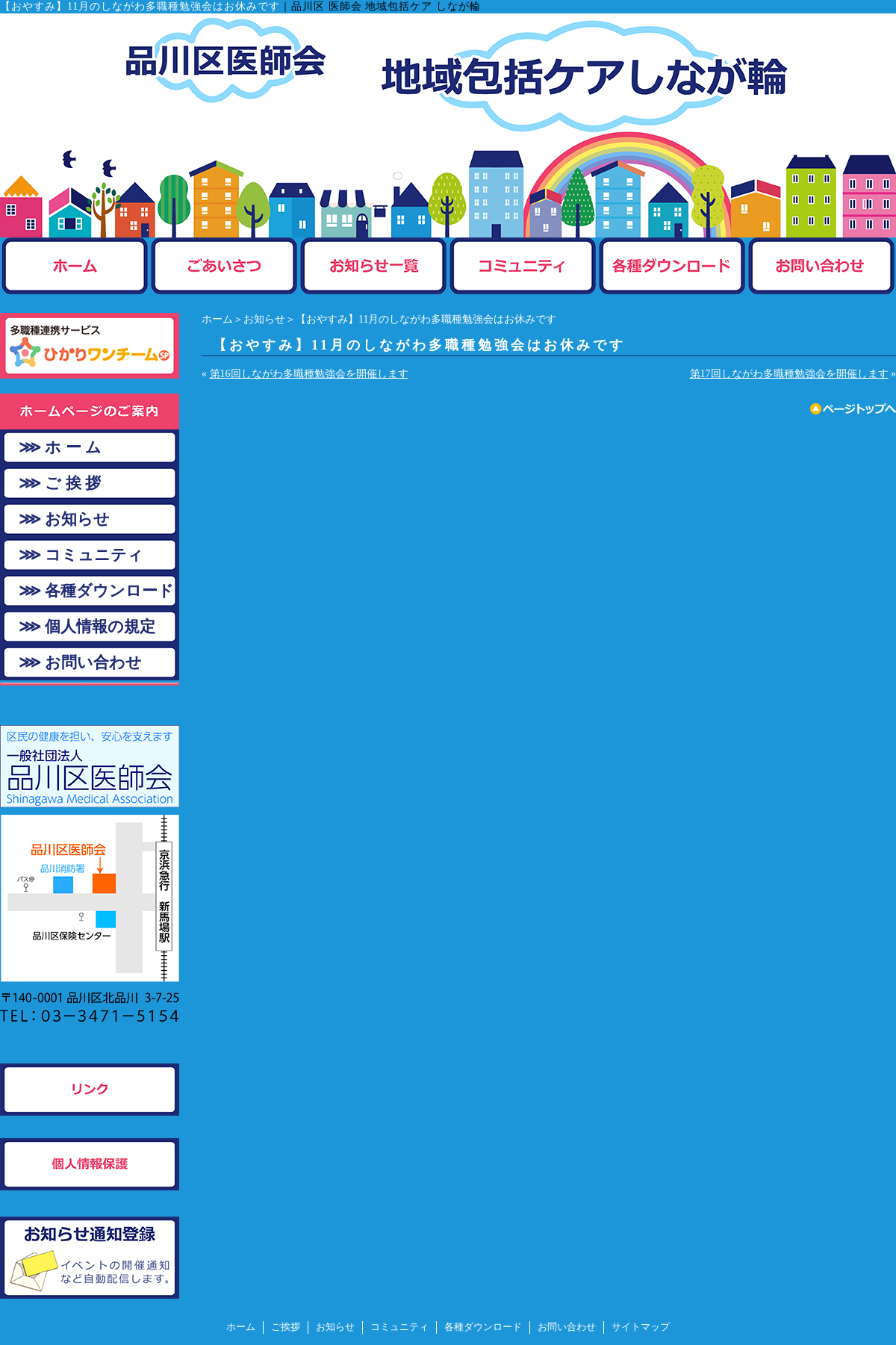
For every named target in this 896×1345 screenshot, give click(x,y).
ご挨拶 (285, 1327)
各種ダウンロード (483, 1327)
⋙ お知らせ (64, 519)
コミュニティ (399, 1327)
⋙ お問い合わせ (80, 662)
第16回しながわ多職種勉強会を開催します (309, 373)
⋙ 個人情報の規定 (87, 627)
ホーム (217, 319)
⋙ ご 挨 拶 (60, 483)
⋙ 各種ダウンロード (96, 591)
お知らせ (264, 319)
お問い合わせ (567, 1327)
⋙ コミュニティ (81, 555)
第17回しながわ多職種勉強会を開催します (789, 373)
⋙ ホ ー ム (60, 447)
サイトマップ (641, 1327)
